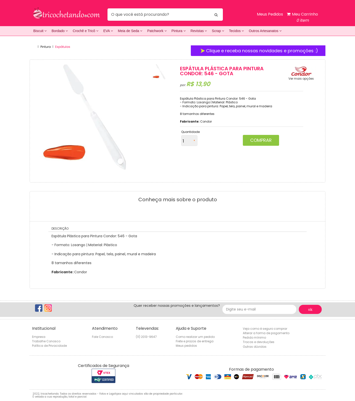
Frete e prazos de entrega (194, 341)
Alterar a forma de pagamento (266, 333)
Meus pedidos (186, 346)
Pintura (179, 31)
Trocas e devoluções (258, 342)
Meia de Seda (130, 31)
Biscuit (40, 31)
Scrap (218, 31)
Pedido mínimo (254, 337)
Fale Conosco (102, 337)
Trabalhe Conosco (46, 341)
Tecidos (236, 31)
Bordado (60, 31)
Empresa (38, 337)
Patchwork (156, 31)
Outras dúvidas (254, 347)
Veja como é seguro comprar (265, 329)
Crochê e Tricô (85, 31)
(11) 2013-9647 (146, 337)
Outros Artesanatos (265, 31)
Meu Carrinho (302, 17)
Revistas (199, 31)
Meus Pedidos (270, 14)
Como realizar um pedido (195, 337)
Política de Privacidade (49, 346)
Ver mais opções (301, 79)
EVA (108, 31)
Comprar (261, 140)
